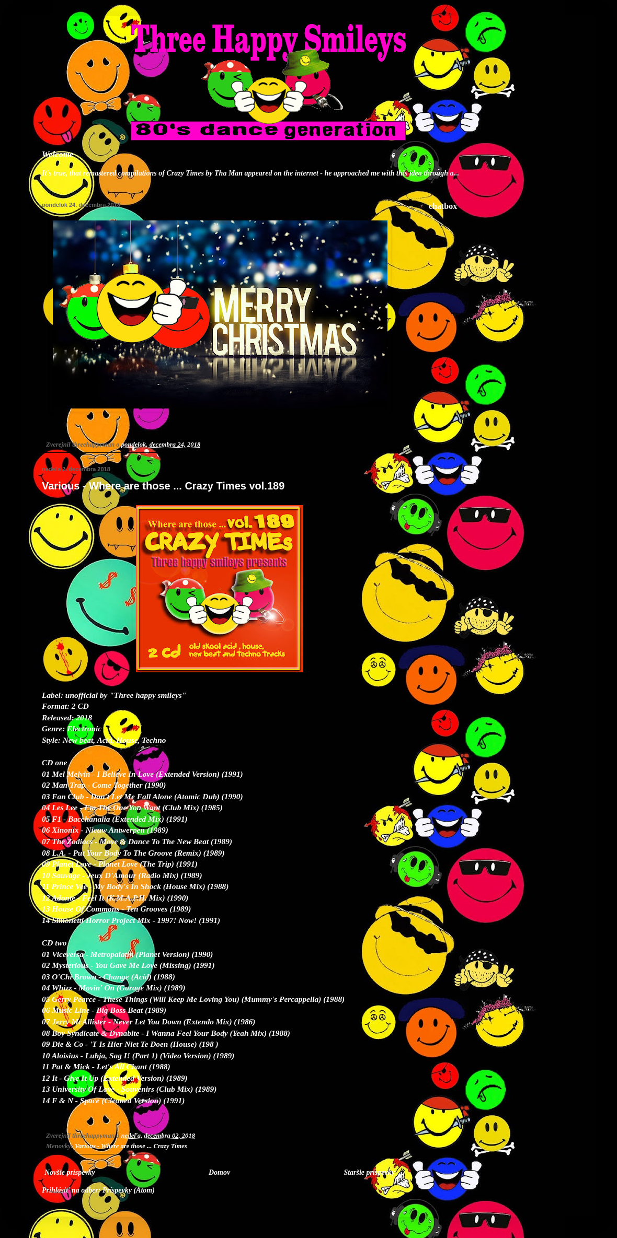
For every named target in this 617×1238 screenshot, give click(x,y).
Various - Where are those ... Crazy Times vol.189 (163, 486)
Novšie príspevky (69, 1172)
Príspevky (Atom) (128, 1190)
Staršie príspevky (369, 1172)
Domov (219, 1172)
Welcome (58, 154)
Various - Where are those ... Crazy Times (131, 1146)
